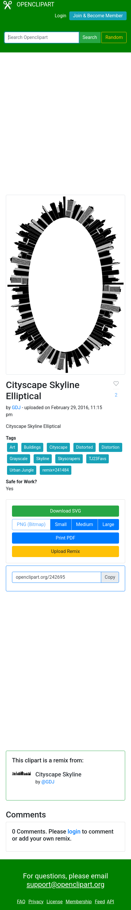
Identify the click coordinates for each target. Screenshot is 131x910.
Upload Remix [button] (65, 551)
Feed (100, 901)
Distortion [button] (110, 447)
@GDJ (47, 782)
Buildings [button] (32, 447)
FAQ (21, 901)
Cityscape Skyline (58, 774)
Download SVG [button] (65, 511)
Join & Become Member (98, 15)
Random (114, 37)
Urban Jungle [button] (22, 470)
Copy (110, 577)
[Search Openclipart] (41, 37)
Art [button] (12, 447)
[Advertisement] (65, 126)
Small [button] (61, 524)
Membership (79, 901)
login (74, 831)
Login (60, 15)
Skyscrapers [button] (69, 458)
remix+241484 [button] (55, 470)
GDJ (16, 407)
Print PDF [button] (65, 538)
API (110, 901)
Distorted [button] (84, 447)
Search (89, 37)
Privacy (36, 901)
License (54, 901)
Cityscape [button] (58, 447)
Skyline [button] (42, 458)
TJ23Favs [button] (97, 458)
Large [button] (108, 524)
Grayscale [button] (18, 458)
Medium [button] (84, 524)
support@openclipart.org (65, 884)
